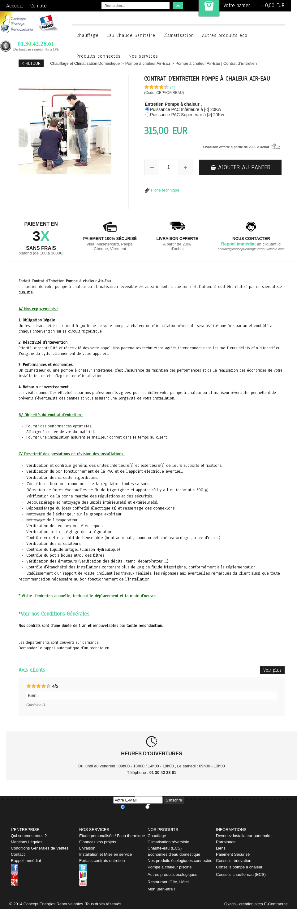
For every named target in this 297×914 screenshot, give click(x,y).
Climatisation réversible (168, 842)
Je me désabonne (163, 807)
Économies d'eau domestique (174, 854)
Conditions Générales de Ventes (39, 848)
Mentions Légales (26, 842)
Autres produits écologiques (172, 874)
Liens (221, 848)
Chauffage (87, 35)
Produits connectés (98, 56)
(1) (172, 87)
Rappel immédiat (26, 860)
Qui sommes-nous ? (29, 835)
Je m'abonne (135, 807)
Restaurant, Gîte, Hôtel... (170, 882)
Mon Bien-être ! (161, 889)
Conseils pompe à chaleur (239, 867)
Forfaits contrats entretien (102, 860)
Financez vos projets (97, 842)
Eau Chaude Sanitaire (131, 35)
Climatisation (178, 35)
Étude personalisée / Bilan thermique (112, 835)
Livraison (87, 848)
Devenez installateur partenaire (244, 835)
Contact (18, 854)
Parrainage (226, 842)
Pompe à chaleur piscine (170, 867)
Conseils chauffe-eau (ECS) (241, 874)
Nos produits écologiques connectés (180, 860)
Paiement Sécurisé (233, 854)
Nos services (143, 56)
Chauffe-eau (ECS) (165, 848)
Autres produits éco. (225, 35)
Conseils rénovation (233, 860)
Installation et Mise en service (105, 854)
